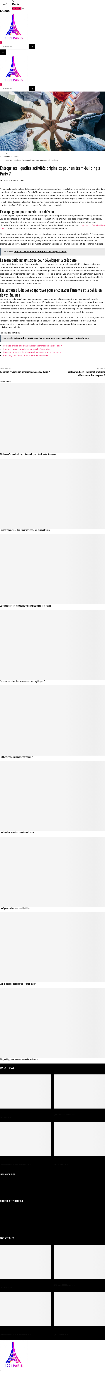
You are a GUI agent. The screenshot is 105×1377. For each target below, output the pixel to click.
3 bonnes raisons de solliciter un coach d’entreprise (26, 349)
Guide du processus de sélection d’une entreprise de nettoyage (32, 352)
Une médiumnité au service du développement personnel (78, 1111)
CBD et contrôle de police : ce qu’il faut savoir (17, 983)
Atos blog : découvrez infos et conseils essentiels (25, 355)
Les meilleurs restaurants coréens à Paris (16, 1214)
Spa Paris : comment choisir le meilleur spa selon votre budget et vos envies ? (23, 1160)
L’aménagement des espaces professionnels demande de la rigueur (25, 605)
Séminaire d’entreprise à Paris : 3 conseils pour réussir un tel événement (28, 454)
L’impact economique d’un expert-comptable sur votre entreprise (25, 530)
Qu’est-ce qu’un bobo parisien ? (12, 1224)
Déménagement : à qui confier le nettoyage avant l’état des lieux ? (79, 1160)
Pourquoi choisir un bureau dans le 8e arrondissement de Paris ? (32, 346)
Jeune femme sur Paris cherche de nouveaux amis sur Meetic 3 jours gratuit (30, 1219)
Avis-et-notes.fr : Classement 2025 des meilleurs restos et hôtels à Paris (28, 1209)
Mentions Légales (7, 1182)
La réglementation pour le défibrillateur (15, 908)
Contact (3, 1192)
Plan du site (4, 1187)
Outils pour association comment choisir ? (16, 757)
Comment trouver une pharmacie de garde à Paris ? (25, 372)
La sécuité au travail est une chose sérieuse (17, 832)
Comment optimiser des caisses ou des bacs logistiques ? (22, 681)
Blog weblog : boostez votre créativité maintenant (19, 1059)
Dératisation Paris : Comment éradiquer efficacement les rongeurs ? (86, 373)
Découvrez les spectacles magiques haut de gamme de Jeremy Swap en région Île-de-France (23, 1112)
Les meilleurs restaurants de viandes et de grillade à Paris (23, 1229)
